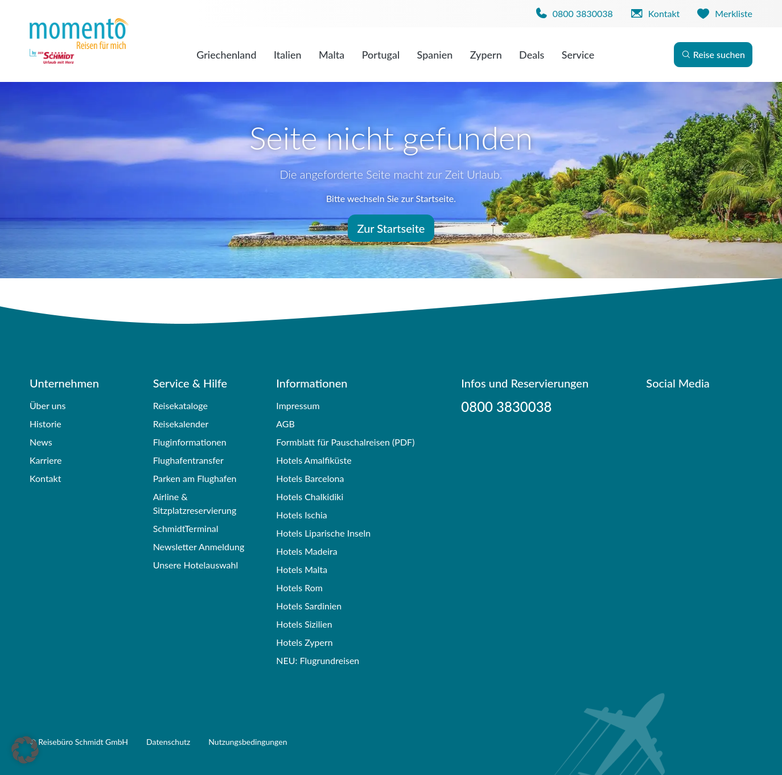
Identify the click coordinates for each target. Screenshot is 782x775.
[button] (25, 750)
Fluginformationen (190, 441)
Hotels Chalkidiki (309, 496)
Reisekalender (181, 423)
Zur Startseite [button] (391, 228)
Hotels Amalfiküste (313, 460)
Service (578, 54)
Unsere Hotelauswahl (195, 564)
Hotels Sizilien (304, 624)
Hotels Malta (301, 569)
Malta (331, 54)
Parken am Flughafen (195, 478)
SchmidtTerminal (186, 528)
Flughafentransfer (188, 460)
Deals (531, 54)
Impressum (297, 405)
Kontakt (45, 478)
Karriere (45, 460)
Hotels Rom (299, 587)
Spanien (435, 54)
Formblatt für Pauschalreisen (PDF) (345, 441)
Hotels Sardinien (308, 605)
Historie (45, 423)
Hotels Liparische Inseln (323, 532)
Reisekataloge (180, 405)
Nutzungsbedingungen (247, 742)
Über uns (47, 405)
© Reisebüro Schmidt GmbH (79, 742)
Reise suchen (713, 54)
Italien (288, 54)
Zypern (486, 54)
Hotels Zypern (304, 642)
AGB (285, 423)
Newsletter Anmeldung (199, 546)
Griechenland (226, 54)
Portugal (381, 54)
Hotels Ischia (301, 514)
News (41, 441)
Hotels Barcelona (310, 478)
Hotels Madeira (306, 551)
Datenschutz (168, 742)
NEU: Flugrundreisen (317, 660)
